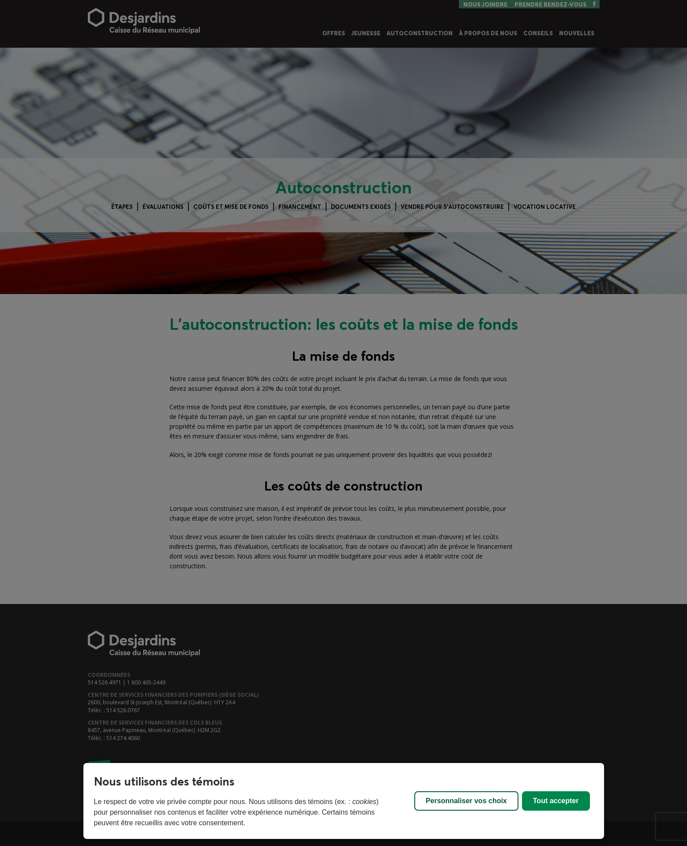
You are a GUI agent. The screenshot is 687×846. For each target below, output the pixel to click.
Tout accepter (556, 800)
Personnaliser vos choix (466, 800)
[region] (343, 801)
